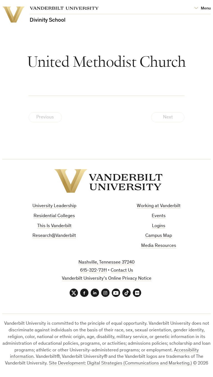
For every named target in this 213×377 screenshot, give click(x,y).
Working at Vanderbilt (159, 206)
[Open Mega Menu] (202, 8)
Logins (158, 226)
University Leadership (54, 206)
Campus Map (158, 236)
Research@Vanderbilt (54, 236)
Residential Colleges (54, 216)
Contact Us (122, 270)
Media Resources (158, 246)
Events (159, 216)
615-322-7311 (93, 270)
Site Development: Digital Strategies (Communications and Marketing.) (120, 363)
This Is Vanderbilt (54, 226)
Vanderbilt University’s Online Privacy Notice (106, 278)
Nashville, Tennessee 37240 (106, 262)
